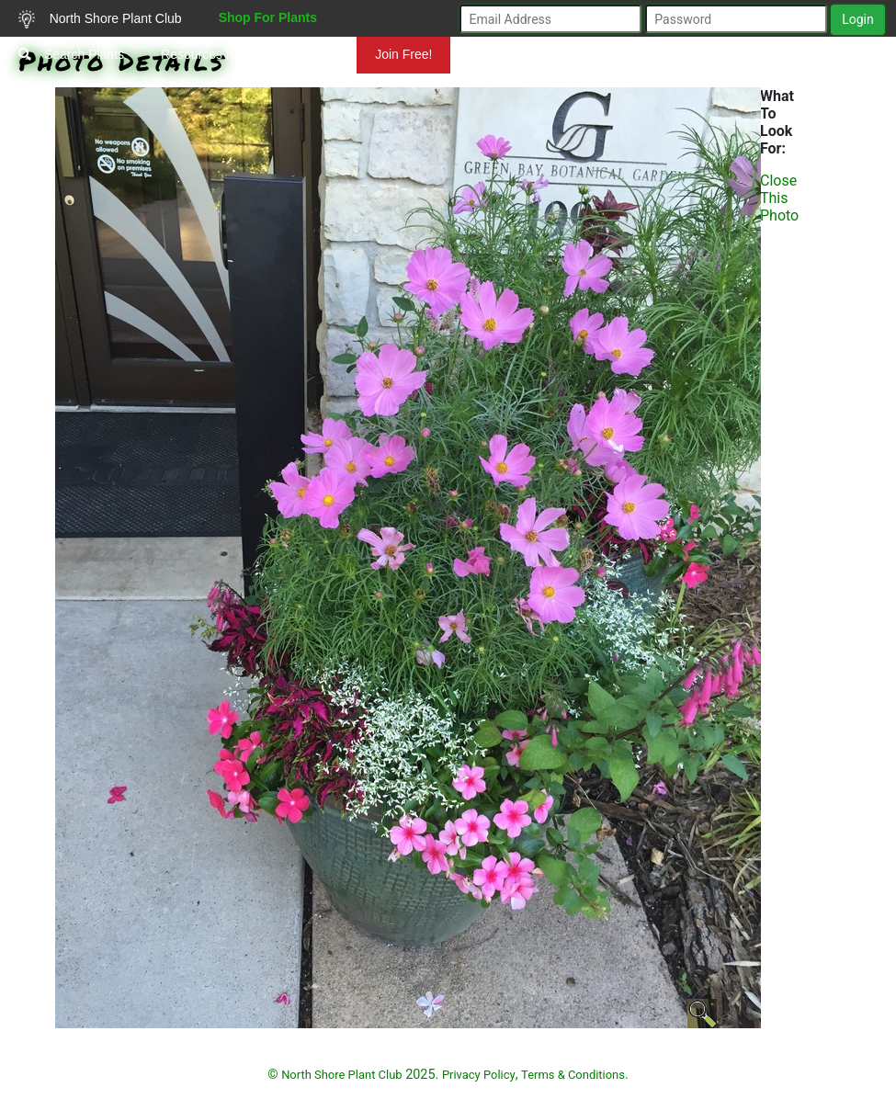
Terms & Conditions (573, 1075)
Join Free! (403, 54)
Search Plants (71, 54)
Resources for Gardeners (233, 54)
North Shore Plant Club (100, 19)
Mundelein (837, 91)
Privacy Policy (479, 1075)
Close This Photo (779, 198)
